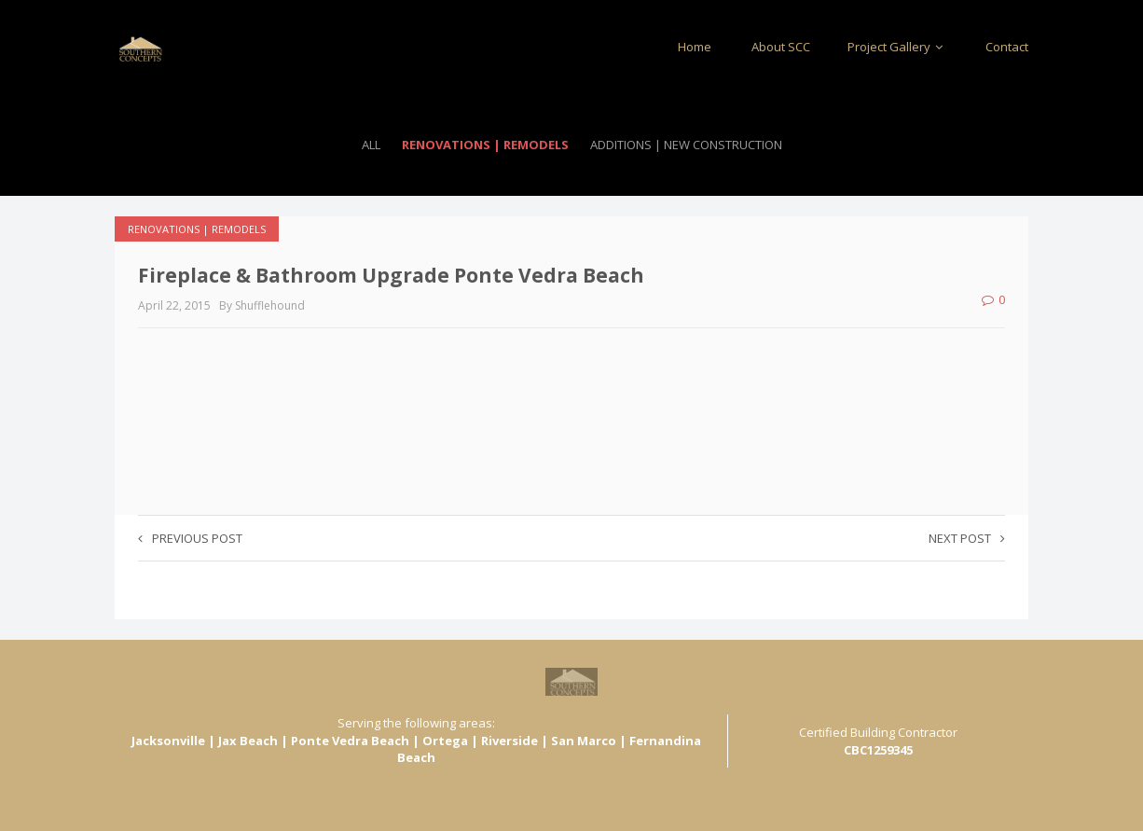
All (371, 144)
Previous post (190, 538)
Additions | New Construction (686, 144)
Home (694, 46)
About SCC (779, 46)
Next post (967, 538)
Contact (1006, 46)
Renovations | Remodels (485, 144)
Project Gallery (897, 46)
